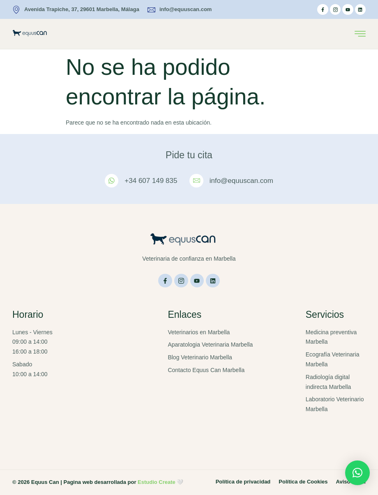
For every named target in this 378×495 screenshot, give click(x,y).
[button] (357, 472)
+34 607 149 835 (150, 181)
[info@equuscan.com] (196, 181)
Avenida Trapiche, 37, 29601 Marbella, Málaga (75, 10)
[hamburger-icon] (360, 34)
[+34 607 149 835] (111, 181)
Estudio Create (156, 482)
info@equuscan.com (180, 10)
